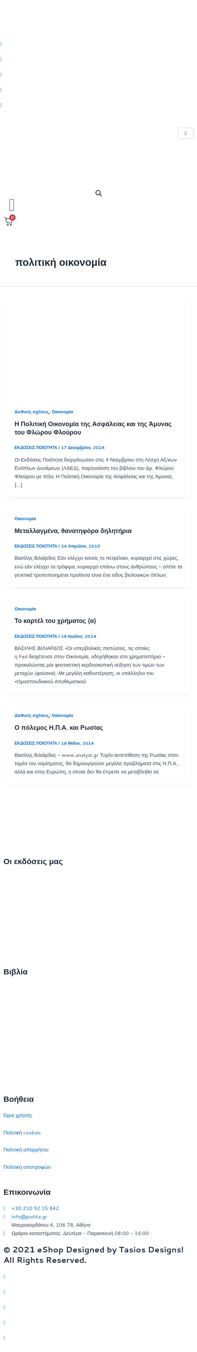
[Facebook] (98, 58)
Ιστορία (11, 1022)
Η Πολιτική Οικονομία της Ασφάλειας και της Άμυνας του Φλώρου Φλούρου (93, 428)
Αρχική (11, 877)
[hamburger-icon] (186, 133)
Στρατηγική (15, 1004)
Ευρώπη (13, 1056)
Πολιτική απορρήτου (25, 1149)
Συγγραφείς (16, 946)
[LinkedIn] (98, 89)
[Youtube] (98, 105)
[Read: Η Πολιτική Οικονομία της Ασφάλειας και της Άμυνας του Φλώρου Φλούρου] (98, 347)
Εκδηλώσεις (16, 929)
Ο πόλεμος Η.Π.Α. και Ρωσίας (59, 727)
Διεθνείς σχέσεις (32, 411)
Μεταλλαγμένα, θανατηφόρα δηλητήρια (73, 530)
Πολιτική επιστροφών (27, 1167)
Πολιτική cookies (22, 1132)
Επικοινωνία (17, 911)
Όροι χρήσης (17, 1115)
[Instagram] (98, 74)
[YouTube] (98, 1337)
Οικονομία (62, 411)
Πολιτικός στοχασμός (26, 1039)
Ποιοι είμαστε (18, 894)
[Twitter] (98, 43)
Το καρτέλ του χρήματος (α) (55, 620)
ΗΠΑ (8, 1074)
